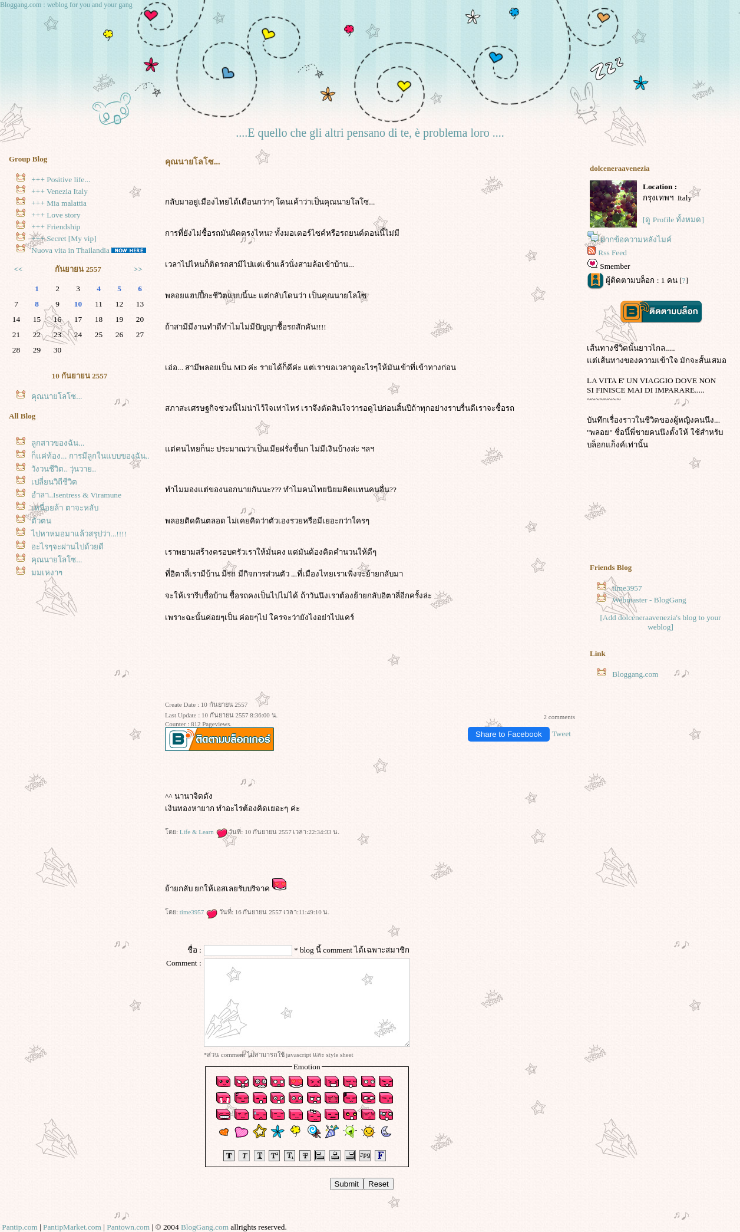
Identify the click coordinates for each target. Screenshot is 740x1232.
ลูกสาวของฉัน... (57, 443)
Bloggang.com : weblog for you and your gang (66, 5)
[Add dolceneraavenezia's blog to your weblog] (660, 622)
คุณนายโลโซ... (56, 396)
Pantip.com (19, 1227)
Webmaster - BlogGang (649, 599)
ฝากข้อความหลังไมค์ (636, 239)
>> (138, 269)
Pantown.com (128, 1227)
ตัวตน (41, 520)
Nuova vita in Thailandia (70, 250)
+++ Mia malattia (59, 203)
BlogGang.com (205, 1227)
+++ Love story (55, 214)
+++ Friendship (55, 226)
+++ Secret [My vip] (63, 238)
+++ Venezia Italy (59, 191)
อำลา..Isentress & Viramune (76, 494)
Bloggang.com (635, 674)
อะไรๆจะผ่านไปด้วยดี (67, 546)
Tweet (561, 733)
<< (18, 269)
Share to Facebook (508, 734)
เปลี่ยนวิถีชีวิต (54, 481)
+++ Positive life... (60, 179)
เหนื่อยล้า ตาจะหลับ (64, 507)
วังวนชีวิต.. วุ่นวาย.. (63, 469)
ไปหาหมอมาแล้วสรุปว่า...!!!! (79, 533)
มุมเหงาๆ (46, 572)
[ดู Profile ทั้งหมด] (673, 219)
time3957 (198, 911)
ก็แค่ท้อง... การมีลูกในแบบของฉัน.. (90, 456)
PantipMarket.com (72, 1227)
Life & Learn (203, 831)
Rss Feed (612, 252)
